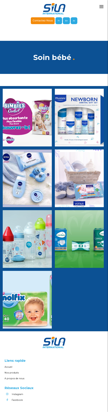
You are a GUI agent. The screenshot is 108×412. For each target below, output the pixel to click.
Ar (74, 21)
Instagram (14, 394)
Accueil (8, 367)
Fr (59, 21)
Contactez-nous (43, 20)
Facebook (14, 400)
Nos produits (12, 372)
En (66, 21)
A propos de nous (14, 378)
